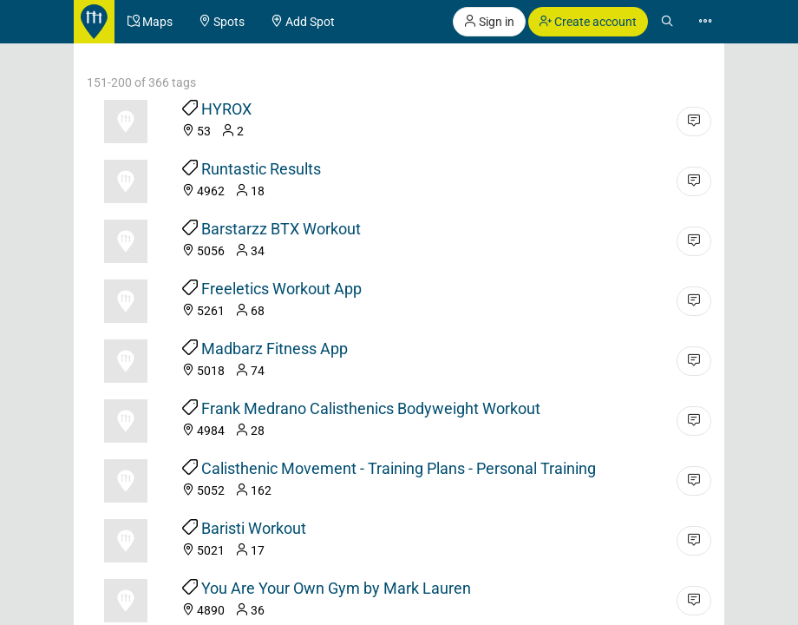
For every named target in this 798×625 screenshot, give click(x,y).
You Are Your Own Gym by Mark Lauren (336, 588)
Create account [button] (588, 22)
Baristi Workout (253, 528)
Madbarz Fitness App (274, 348)
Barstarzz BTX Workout (281, 229)
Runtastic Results (261, 169)
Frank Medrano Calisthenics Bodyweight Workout (370, 408)
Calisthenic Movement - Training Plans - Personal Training (398, 468)
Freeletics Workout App (281, 289)
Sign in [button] (489, 22)
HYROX (226, 109)
